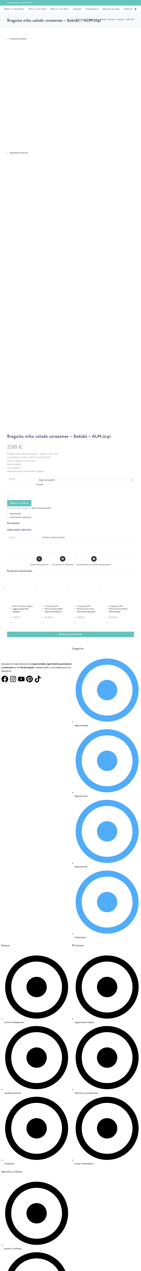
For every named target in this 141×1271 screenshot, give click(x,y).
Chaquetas (49, 447)
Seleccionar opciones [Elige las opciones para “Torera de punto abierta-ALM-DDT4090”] (70, 476)
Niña (14, 447)
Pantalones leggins (25, 447)
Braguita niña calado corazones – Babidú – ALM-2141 (110, 19)
